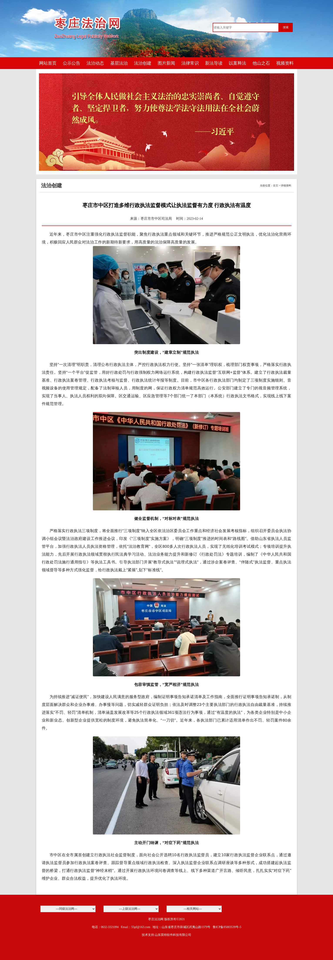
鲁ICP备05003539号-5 (227, 927)
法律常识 (190, 63)
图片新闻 (166, 63)
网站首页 (48, 63)
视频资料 (285, 63)
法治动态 (95, 63)
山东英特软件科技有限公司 (173, 935)
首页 (275, 185)
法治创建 (142, 63)
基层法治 (119, 63)
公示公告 (71, 63)
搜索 (286, 27)
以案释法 (237, 63)
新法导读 (214, 63)
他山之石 (261, 63)
